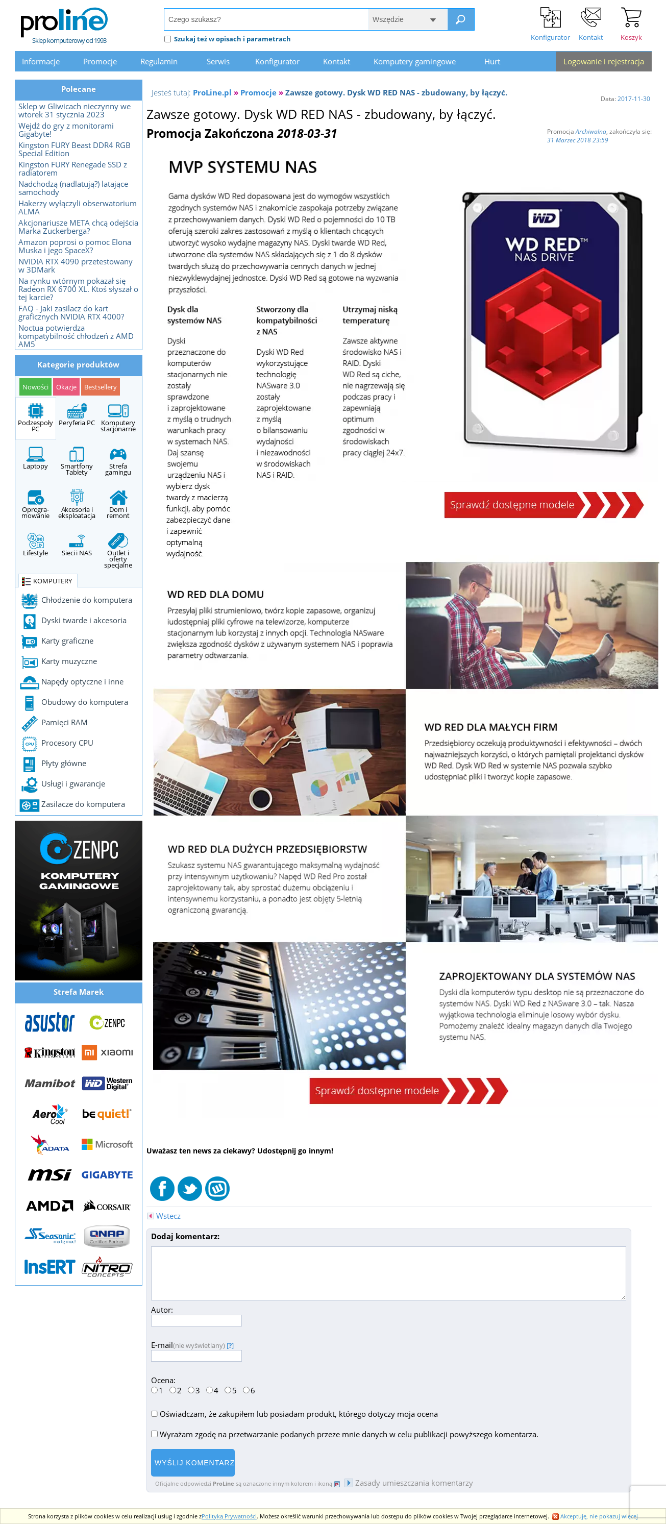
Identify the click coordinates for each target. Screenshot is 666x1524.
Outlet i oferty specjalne (118, 551)
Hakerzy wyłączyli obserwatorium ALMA (77, 207)
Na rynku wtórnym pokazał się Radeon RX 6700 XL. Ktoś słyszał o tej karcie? (78, 289)
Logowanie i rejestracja (603, 61)
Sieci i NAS (77, 545)
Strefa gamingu (118, 461)
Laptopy (35, 458)
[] (230, 1345)
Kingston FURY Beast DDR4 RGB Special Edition (74, 149)
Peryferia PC (77, 415)
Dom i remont (118, 504)
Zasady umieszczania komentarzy (408, 1483)
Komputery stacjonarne (118, 418)
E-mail (196, 1350)
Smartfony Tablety (76, 461)
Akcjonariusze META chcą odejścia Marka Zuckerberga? (78, 226)
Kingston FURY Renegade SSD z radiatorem (72, 168)
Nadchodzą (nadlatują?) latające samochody (73, 188)
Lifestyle (35, 545)
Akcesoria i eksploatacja (76, 504)
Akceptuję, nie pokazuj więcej (595, 1516)
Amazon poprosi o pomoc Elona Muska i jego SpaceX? (74, 246)
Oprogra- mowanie (35, 504)
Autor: (196, 1315)
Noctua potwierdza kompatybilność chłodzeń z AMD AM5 (76, 336)
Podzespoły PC (35, 418)
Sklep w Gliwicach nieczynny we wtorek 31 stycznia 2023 (74, 110)
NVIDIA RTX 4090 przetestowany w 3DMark (75, 265)
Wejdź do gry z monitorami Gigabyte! (66, 129)
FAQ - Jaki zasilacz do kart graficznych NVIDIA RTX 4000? (71, 312)
